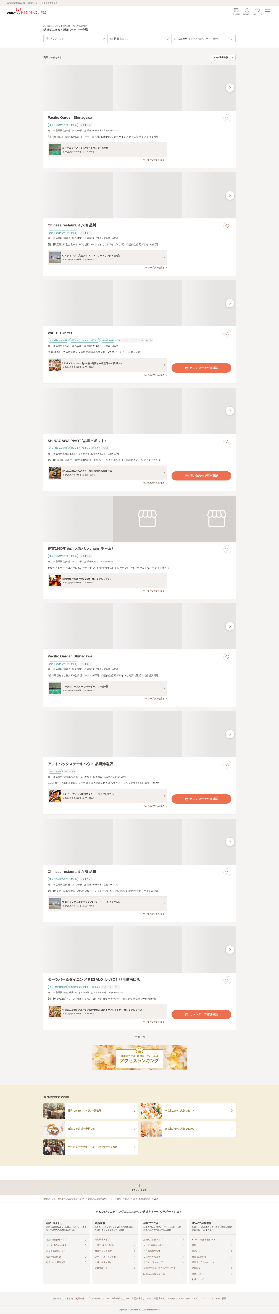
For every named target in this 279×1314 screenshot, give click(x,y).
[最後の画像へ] (230, 87)
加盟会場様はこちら (141, 1298)
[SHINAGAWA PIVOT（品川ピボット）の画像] (139, 411)
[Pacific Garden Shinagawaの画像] (139, 88)
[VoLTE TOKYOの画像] (139, 303)
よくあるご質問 (218, 1298)
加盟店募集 (159, 1298)
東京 (127, 1199)
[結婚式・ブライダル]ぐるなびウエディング (63, 1199)
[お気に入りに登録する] (227, 118)
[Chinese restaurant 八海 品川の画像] (139, 195)
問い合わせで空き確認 (201, 476)
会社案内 (57, 1298)
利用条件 (80, 1298)
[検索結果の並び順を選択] (224, 57)
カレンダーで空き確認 (201, 368)
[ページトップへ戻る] (139, 1187)
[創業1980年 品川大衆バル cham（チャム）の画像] (139, 519)
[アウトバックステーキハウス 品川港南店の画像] (139, 734)
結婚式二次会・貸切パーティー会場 (104, 1199)
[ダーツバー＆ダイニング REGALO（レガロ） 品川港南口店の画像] (139, 949)
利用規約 (68, 1298)
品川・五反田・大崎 (141, 1199)
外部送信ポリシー (120, 1298)
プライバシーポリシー (98, 1298)
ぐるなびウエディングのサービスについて (188, 1298)
